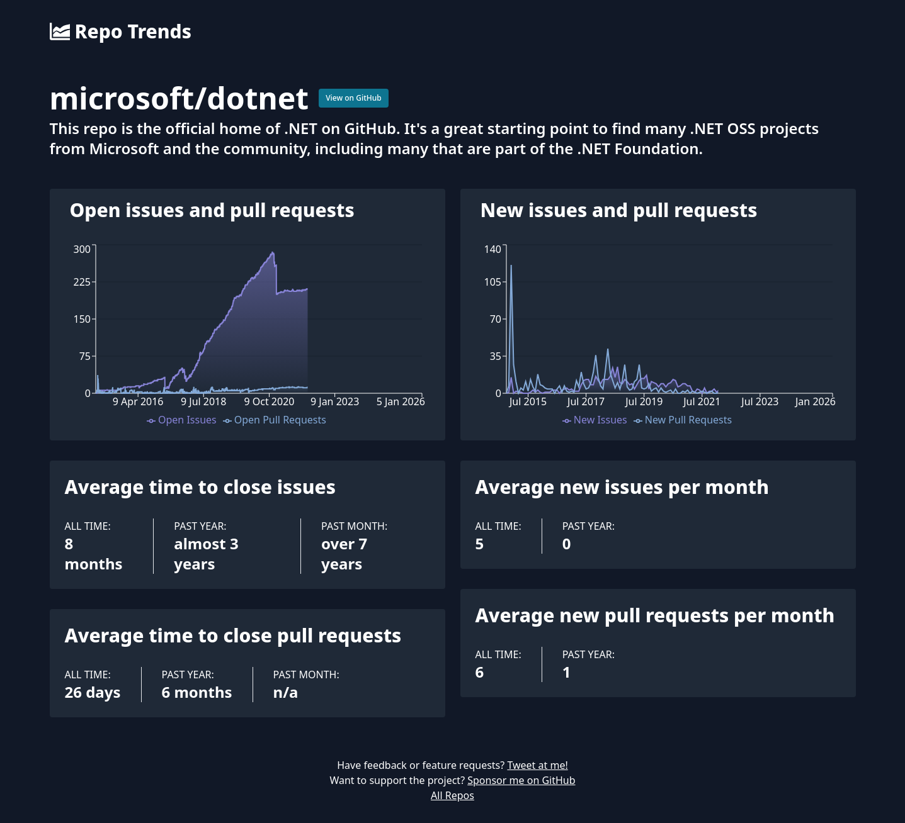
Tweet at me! (537, 765)
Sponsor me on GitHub (521, 780)
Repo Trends (120, 31)
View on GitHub (354, 97)
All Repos (452, 795)
